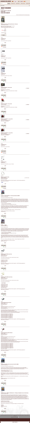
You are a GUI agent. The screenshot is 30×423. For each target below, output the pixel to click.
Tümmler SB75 (3, 11)
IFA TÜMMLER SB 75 (3, 38)
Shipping (25, 415)
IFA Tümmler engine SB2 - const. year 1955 (6, 87)
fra (22, 1)
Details (2, 37)
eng (16, 1)
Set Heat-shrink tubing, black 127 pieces (6, 302)
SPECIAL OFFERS (23, 3)
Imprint (17, 415)
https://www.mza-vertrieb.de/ (5, 289)
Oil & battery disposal (21, 415)
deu (13, 1)
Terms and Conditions (10, 415)
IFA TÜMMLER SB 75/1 (3, 144)
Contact (14, 415)
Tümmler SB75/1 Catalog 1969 (5, 12)
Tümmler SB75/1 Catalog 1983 (5, 13)
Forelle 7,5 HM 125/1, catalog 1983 (6, 10)
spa (25, 1)
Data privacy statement (4, 415)
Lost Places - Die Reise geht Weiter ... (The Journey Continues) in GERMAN (10, 195)
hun (19, 1)
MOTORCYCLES (13, 3)
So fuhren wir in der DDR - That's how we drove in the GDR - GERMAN (9, 364)
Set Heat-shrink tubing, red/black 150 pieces (6, 332)
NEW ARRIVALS (18, 3)
